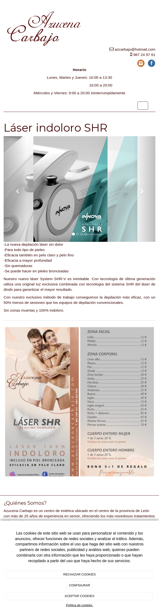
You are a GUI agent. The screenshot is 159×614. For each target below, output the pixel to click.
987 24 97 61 (144, 55)
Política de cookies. (79, 605)
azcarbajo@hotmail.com (135, 49)
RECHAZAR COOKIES (79, 574)
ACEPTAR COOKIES (79, 596)
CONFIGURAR (79, 585)
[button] (15, 189)
